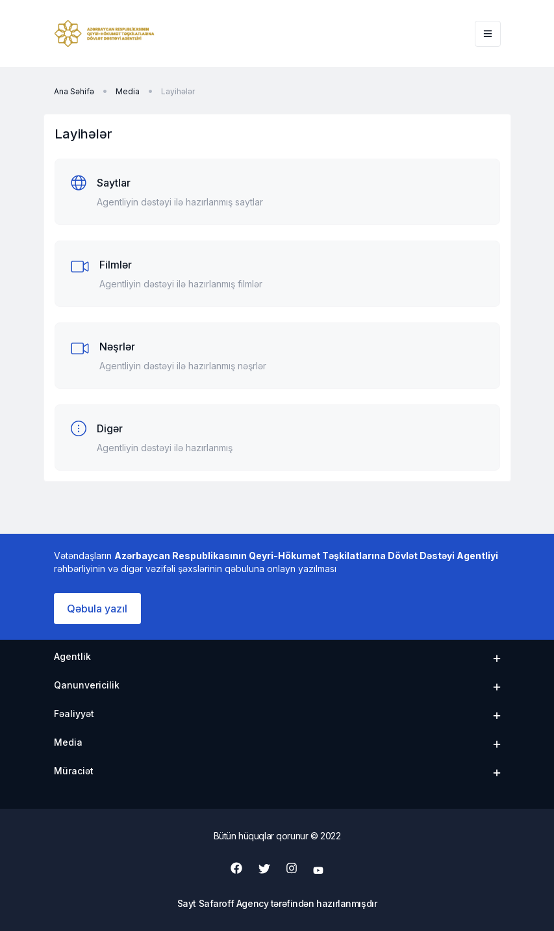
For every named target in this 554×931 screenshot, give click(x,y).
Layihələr (178, 91)
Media (128, 91)
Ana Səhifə (74, 91)
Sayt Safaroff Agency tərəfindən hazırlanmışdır (277, 903)
